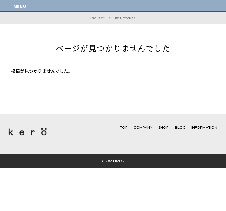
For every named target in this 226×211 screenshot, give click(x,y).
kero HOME (97, 17)
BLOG (180, 127)
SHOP (163, 127)
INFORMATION (204, 127)
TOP (124, 127)
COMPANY (143, 127)
